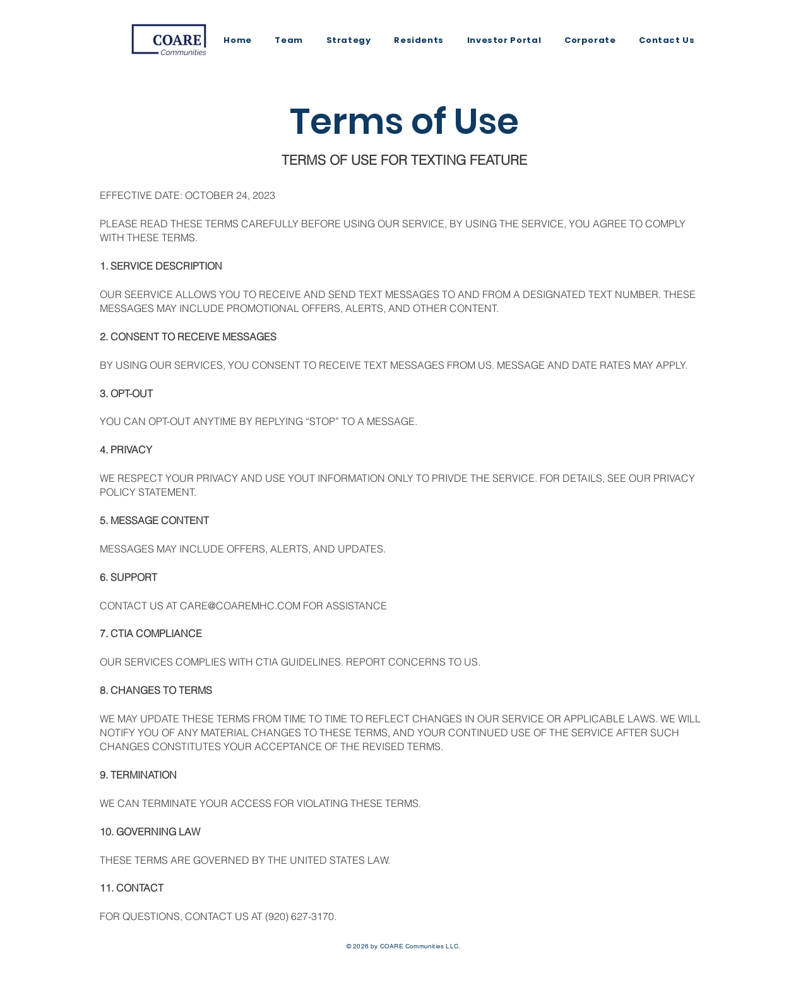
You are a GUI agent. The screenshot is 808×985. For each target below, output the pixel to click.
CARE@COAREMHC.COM (240, 605)
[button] (419, 40)
